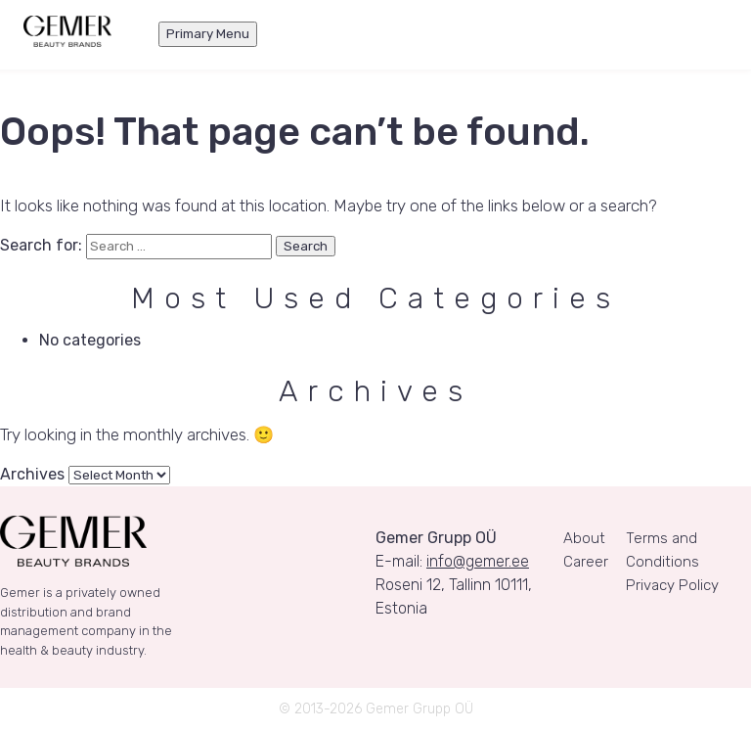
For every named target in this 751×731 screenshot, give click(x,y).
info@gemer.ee (477, 561)
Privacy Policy (672, 585)
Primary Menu (207, 33)
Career (585, 562)
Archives (32, 474)
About (584, 538)
